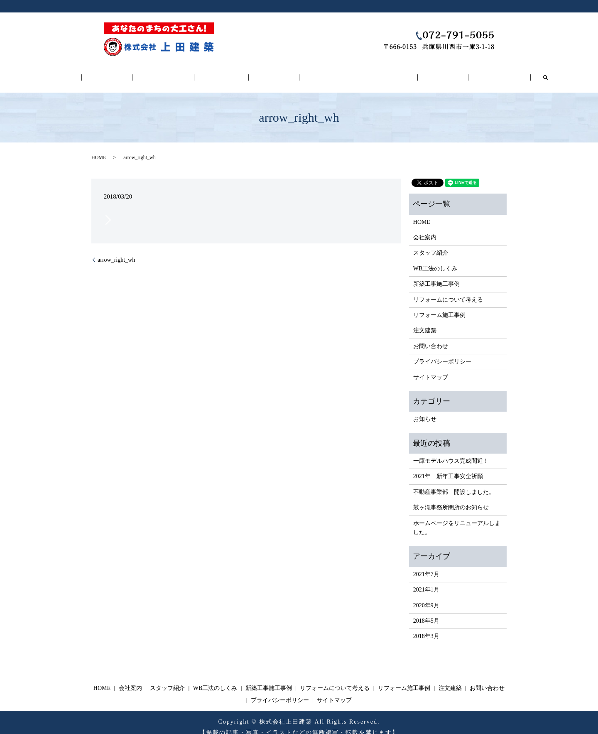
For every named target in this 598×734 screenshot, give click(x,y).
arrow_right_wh (116, 250)
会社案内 (134, 73)
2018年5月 (426, 612)
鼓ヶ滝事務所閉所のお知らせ (451, 498)
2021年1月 (426, 580)
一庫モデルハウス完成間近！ (451, 452)
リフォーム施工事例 (373, 72)
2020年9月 (426, 596)
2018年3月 (426, 627)
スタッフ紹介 (181, 73)
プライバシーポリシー (442, 352)
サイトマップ (430, 368)
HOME (95, 73)
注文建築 (417, 73)
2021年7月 (426, 565)
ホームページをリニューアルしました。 (456, 518)
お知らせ (424, 410)
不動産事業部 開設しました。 (454, 482)
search (506, 72)
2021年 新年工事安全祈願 (448, 467)
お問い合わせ (465, 73)
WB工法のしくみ (231, 72)
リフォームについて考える (322, 72)
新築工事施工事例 (274, 72)
